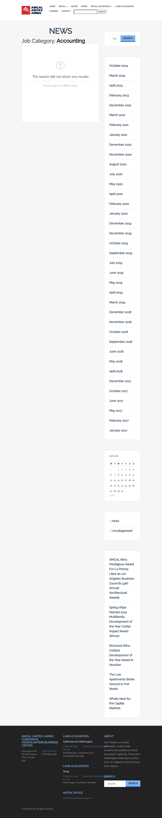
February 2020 (119, 204)
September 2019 (120, 253)
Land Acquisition (124, 6)
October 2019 (118, 243)
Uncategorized (122, 531)
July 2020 (115, 174)
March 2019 (117, 302)
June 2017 (116, 400)
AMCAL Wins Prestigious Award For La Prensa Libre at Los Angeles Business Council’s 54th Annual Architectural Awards (121, 578)
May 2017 (115, 410)
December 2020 (120, 144)
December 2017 (120, 381)
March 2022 (117, 115)
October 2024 (118, 65)
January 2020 (118, 213)
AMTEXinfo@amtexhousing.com (71, 798)
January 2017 (118, 430)
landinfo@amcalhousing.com (91, 746)
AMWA (84, 6)
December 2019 (120, 223)
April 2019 (116, 292)
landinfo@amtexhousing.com (91, 776)
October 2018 (118, 332)
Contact (65, 11)
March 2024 (117, 75)
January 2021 (118, 134)
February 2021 (119, 125)
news (115, 521)
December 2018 (120, 312)
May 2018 (115, 361)
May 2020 (116, 184)
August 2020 (118, 164)
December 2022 (120, 105)
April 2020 (116, 194)
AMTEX (74, 6)
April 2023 (116, 85)
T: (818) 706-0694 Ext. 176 (70, 778)
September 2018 (120, 341)
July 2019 (115, 263)
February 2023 (119, 95)
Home (52, 6)
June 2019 (116, 272)
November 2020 (120, 154)
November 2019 (120, 233)
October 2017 (118, 391)
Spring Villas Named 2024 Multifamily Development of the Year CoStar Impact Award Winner (120, 622)
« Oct (111, 495)
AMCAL (63, 6)
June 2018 (116, 351)
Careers (53, 11)
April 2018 (116, 371)
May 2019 (115, 282)
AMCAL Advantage (101, 6)
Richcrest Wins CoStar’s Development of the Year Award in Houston (121, 655)
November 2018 (120, 322)
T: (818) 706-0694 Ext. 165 (70, 748)
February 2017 (119, 420)
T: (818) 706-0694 (49, 751)
